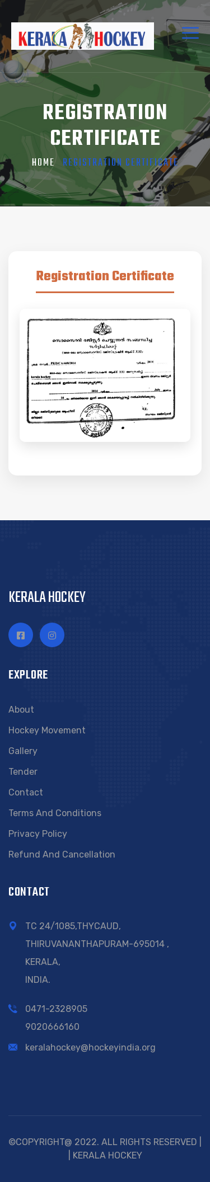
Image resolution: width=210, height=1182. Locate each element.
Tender (23, 771)
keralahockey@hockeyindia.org (90, 1047)
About (21, 709)
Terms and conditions (54, 813)
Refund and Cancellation (61, 854)
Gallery (23, 751)
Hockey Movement (47, 730)
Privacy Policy (37, 833)
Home (43, 163)
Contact (25, 792)
